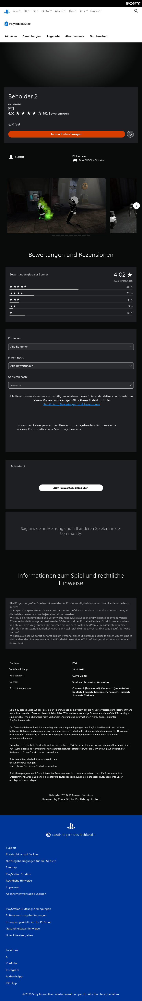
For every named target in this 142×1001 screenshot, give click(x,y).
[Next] (136, 203)
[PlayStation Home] (7, 11)
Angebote (53, 34)
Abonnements (74, 34)
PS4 (35, 10)
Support (94, 10)
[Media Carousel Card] (56, 203)
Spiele (15, 10)
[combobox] (71, 344)
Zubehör (59, 10)
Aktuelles (11, 34)
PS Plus (45, 10)
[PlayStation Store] (18, 21)
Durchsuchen (98, 34)
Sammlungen (32, 34)
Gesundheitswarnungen (22, 760)
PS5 (26, 10)
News (72, 10)
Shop (82, 10)
